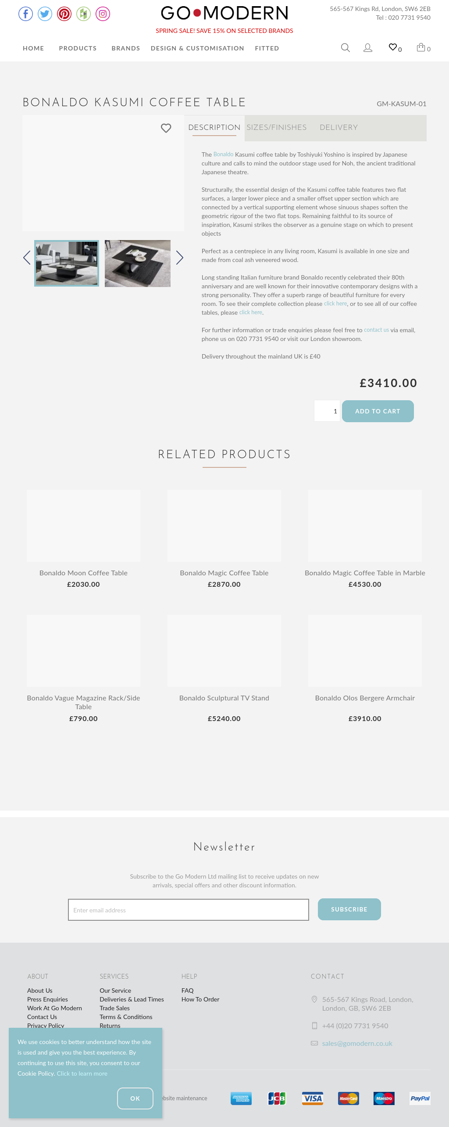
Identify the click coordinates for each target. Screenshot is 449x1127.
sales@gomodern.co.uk (357, 1043)
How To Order (200, 999)
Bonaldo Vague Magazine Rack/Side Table (83, 709)
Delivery (339, 128)
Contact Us (42, 1016)
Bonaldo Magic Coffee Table (224, 570)
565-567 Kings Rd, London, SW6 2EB (380, 8)
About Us (40, 990)
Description (214, 128)
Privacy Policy (45, 1025)
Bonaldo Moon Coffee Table (83, 570)
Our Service (115, 990)
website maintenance (184, 1098)
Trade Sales (115, 1008)
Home (33, 48)
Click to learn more (82, 1073)
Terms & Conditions (126, 1016)
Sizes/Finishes (276, 128)
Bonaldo (225, 152)
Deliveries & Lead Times (132, 999)
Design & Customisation (198, 48)
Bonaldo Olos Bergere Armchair (364, 704)
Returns (110, 1025)
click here (336, 301)
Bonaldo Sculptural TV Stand (224, 704)
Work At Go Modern (54, 1008)
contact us (378, 327)
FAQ (188, 990)
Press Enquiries (47, 999)
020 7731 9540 (409, 17)
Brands (126, 48)
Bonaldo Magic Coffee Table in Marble (365, 574)
